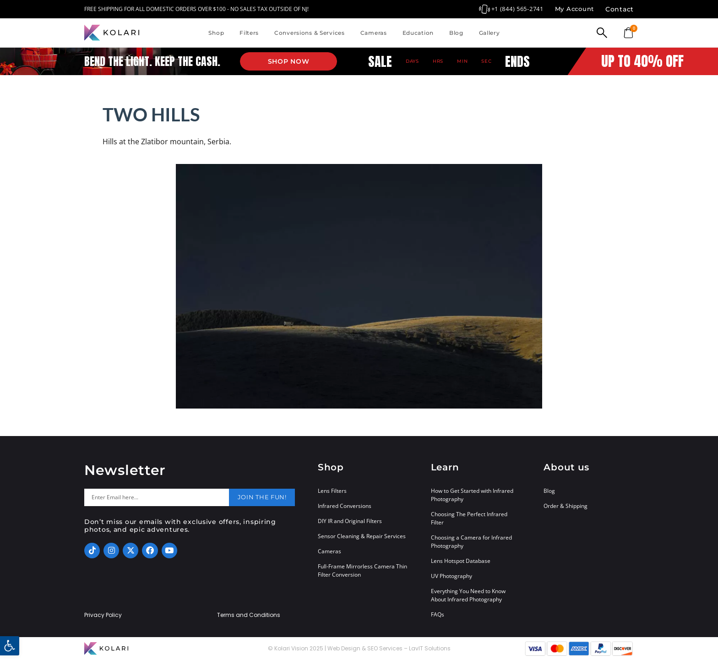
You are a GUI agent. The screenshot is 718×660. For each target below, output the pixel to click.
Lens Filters (332, 491)
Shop (216, 32)
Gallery (489, 32)
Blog (456, 32)
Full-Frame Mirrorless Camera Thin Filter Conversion (362, 570)
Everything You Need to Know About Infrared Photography (468, 595)
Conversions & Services (309, 32)
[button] (9, 645)
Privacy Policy (103, 615)
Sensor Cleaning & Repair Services (362, 536)
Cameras (373, 32)
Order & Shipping (565, 506)
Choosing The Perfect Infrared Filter (469, 518)
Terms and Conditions (248, 615)
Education (418, 32)
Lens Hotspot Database (460, 561)
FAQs (437, 614)
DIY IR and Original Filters (350, 521)
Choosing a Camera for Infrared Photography (471, 542)
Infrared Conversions (344, 506)
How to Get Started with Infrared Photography (472, 495)
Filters (249, 32)
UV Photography (451, 576)
